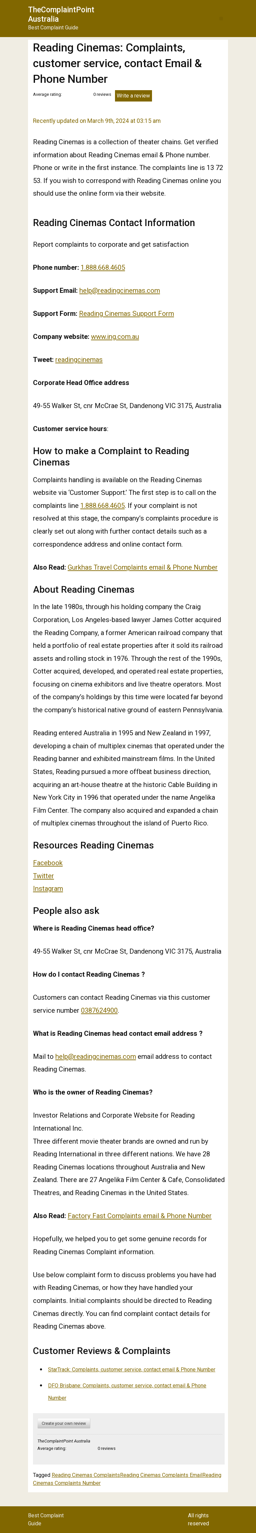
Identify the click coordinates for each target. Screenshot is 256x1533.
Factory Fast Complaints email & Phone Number (140, 1216)
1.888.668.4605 (103, 267)
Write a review (133, 95)
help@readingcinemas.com (119, 290)
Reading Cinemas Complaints (86, 1475)
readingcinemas (79, 360)
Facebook (48, 863)
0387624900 (99, 1010)
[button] (221, 18)
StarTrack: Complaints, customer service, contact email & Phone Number (131, 1369)
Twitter (43, 876)
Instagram (48, 889)
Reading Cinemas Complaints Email (161, 1475)
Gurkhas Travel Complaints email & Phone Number (143, 567)
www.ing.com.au (115, 337)
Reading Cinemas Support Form (126, 314)
